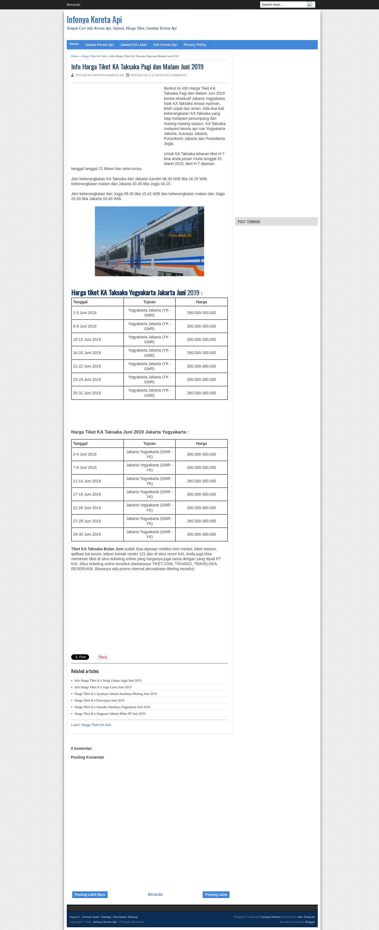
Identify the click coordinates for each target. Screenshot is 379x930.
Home (74, 44)
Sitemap (133, 916)
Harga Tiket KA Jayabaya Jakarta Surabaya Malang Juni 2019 (115, 694)
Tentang (106, 916)
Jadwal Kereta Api (99, 45)
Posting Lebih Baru (90, 895)
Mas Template (306, 916)
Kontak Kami (91, 916)
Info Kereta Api (165, 45)
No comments (175, 75)
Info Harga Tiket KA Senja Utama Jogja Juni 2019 (107, 680)
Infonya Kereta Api (94, 19)
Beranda (73, 4)
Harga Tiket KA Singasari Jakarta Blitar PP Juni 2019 (109, 714)
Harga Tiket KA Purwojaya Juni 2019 (99, 700)
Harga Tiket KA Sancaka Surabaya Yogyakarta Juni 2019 (112, 707)
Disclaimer (119, 916)
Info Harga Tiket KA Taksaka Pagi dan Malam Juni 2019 (137, 66)
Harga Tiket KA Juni (94, 56)
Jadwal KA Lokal (133, 45)
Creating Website (270, 916)
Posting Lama (216, 895)
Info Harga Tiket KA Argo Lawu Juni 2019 (103, 687)
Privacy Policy (195, 45)
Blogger (310, 921)
